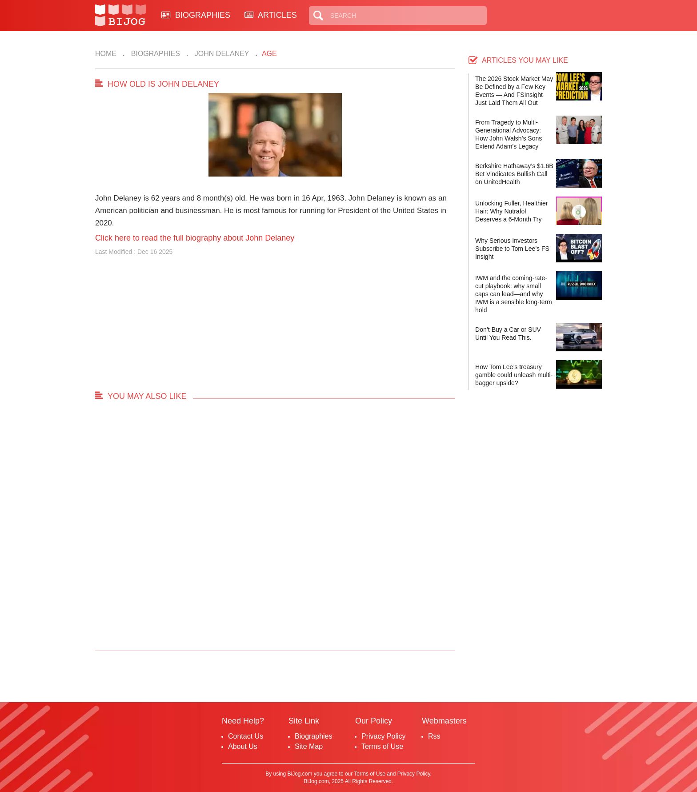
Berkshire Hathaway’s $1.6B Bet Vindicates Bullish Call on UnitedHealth (514, 173)
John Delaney (220, 53)
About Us (242, 746)
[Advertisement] (275, 327)
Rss (434, 736)
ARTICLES (270, 15)
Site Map (309, 746)
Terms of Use (382, 746)
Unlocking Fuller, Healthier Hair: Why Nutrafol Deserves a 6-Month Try (511, 211)
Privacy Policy (383, 736)
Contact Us (245, 736)
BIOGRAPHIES (195, 15)
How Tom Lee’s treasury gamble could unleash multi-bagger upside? (514, 374)
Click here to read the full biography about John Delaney (194, 237)
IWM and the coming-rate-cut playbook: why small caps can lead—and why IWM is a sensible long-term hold (513, 294)
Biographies (154, 53)
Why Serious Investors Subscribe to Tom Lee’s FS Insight (512, 248)
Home (105, 53)
